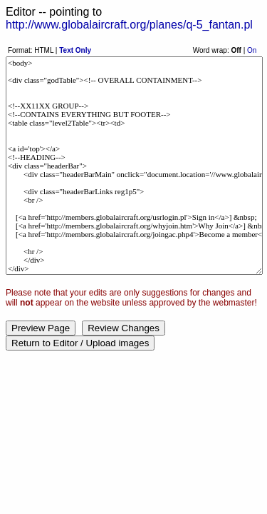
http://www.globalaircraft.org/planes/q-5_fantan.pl (129, 25)
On (251, 50)
